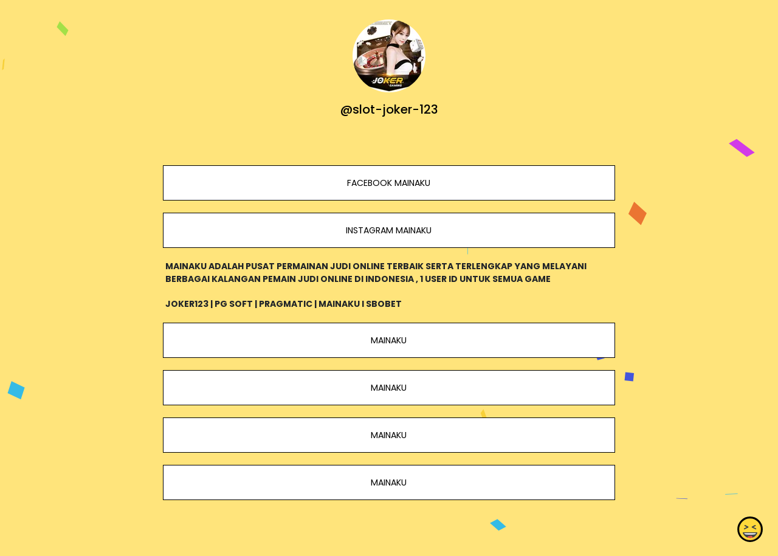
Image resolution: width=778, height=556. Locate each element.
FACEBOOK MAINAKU (388, 183)
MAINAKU (389, 340)
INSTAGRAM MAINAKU (389, 230)
